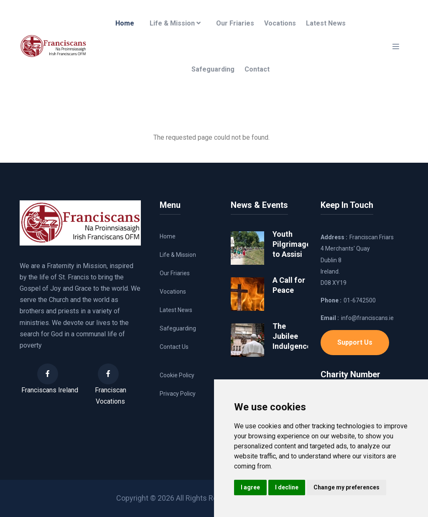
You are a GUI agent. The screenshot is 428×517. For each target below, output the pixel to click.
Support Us (354, 342)
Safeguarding (212, 69)
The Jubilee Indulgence (292, 336)
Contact (257, 69)
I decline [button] (286, 487)
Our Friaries (235, 23)
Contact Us (174, 346)
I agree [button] (250, 487)
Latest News (326, 23)
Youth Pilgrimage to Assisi (292, 244)
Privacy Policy (178, 393)
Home (124, 23)
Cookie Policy (177, 375)
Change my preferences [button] (346, 487)
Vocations (280, 23)
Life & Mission (175, 23)
